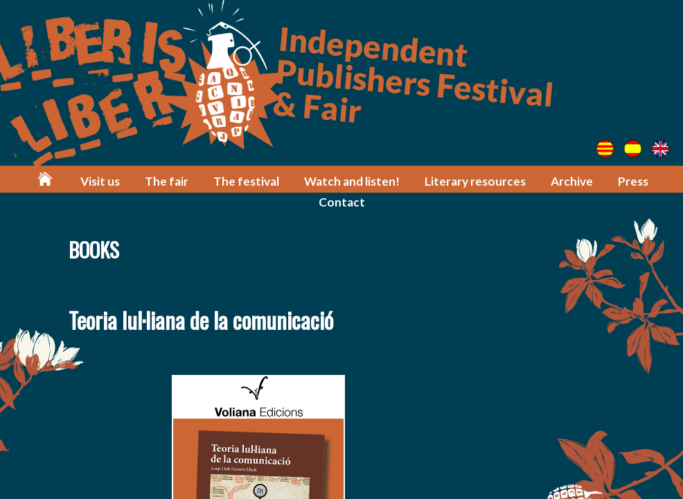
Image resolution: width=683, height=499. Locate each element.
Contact (342, 202)
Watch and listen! (352, 181)
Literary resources (475, 181)
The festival (246, 181)
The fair (166, 181)
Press (633, 181)
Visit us (100, 181)
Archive (572, 181)
